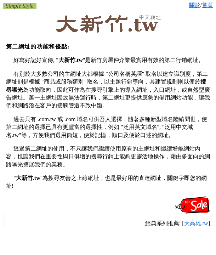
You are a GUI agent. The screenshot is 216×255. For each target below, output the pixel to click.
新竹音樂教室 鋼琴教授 (4, 224)
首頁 (207, 5)
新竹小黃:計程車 (4, 220)
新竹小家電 (212, 225)
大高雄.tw (196, 223)
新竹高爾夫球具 (212, 224)
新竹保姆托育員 (3, 218)
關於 (194, 5)
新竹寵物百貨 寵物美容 (212, 217)
